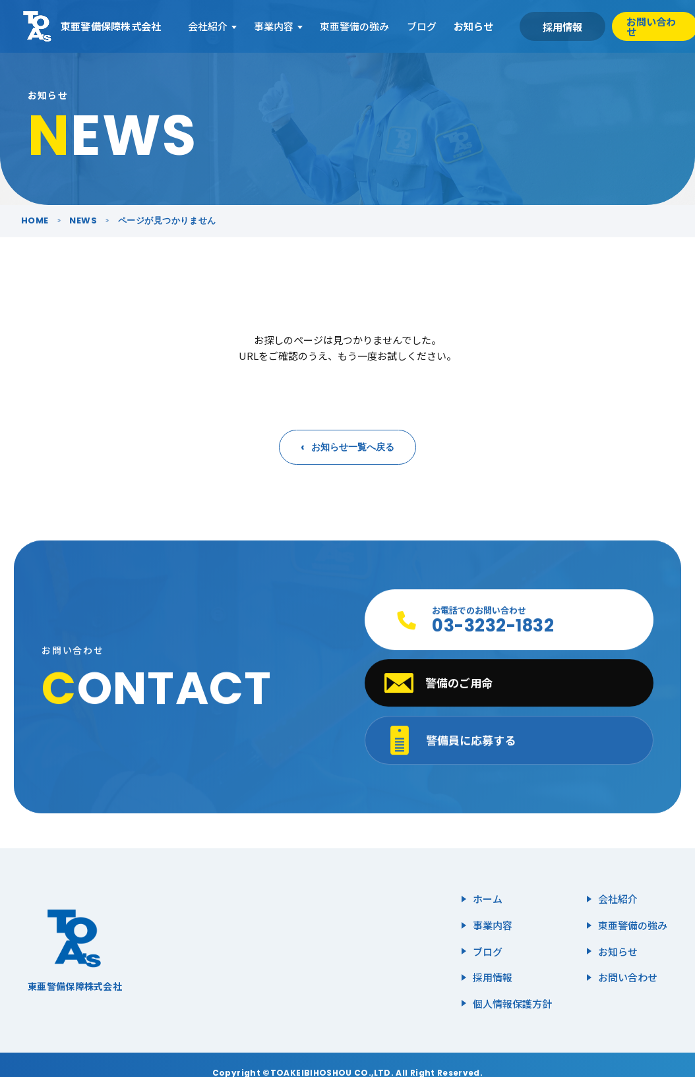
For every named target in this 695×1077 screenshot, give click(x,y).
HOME (35, 220)
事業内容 (273, 26)
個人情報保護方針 (512, 1003)
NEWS (83, 220)
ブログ (422, 26)
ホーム (487, 899)
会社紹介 (207, 26)
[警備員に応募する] (509, 741)
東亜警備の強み (354, 26)
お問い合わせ (627, 977)
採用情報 (562, 27)
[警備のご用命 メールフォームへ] (509, 684)
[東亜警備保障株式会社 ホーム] (91, 26)
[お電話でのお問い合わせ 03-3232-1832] (509, 621)
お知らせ (473, 26)
